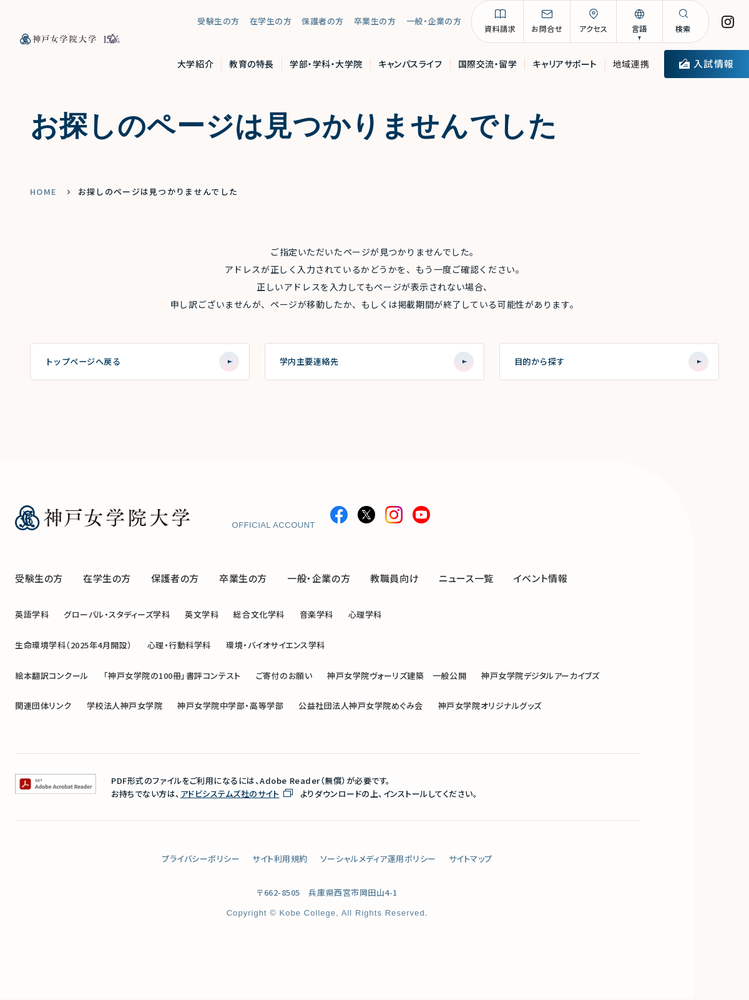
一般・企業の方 (434, 25)
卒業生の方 (375, 25)
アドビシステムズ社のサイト (230, 796)
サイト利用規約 (280, 861)
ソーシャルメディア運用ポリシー (378, 861)
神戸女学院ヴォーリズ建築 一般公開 (396, 677)
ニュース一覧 (466, 580)
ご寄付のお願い (284, 677)
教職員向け (394, 580)
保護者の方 (322, 25)
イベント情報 (541, 580)
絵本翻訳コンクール (52, 677)
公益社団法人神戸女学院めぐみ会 (360, 708)
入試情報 (706, 66)
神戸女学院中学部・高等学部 (230, 708)
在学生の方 (271, 25)
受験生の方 (218, 25)
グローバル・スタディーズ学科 (117, 617)
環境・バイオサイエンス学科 (275, 647)
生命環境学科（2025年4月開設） (73, 647)
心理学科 (365, 617)
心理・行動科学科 (179, 647)
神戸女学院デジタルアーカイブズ (540, 677)
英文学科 (201, 617)
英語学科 (32, 617)
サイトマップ (470, 861)
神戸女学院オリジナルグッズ (490, 708)
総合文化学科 (258, 617)
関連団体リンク (43, 708)
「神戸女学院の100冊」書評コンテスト (172, 677)
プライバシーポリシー (201, 861)
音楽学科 (316, 617)
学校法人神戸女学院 (125, 708)
